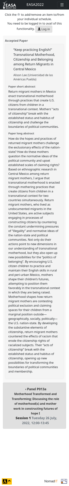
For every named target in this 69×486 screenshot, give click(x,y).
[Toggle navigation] (62, 5)
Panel (35, 406)
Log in (44, 29)
